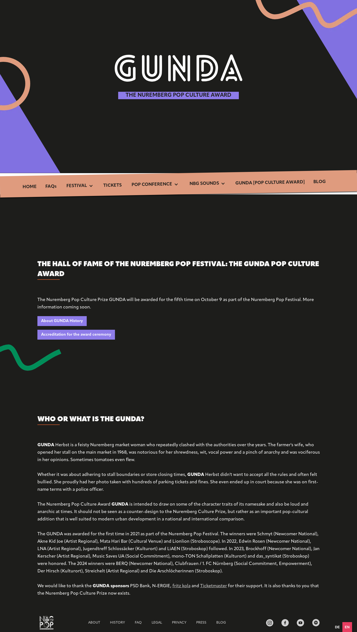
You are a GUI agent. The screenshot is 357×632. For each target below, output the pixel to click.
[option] (337, 627)
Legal (157, 623)
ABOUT (94, 623)
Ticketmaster (213, 586)
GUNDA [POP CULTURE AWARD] (270, 183)
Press (201, 623)
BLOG (319, 182)
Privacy (179, 623)
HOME (29, 187)
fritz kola (181, 586)
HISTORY (117, 623)
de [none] (337, 627)
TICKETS (112, 185)
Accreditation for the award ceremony (76, 335)
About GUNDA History (62, 321)
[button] (79, 186)
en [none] (347, 627)
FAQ (138, 623)
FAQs (50, 186)
